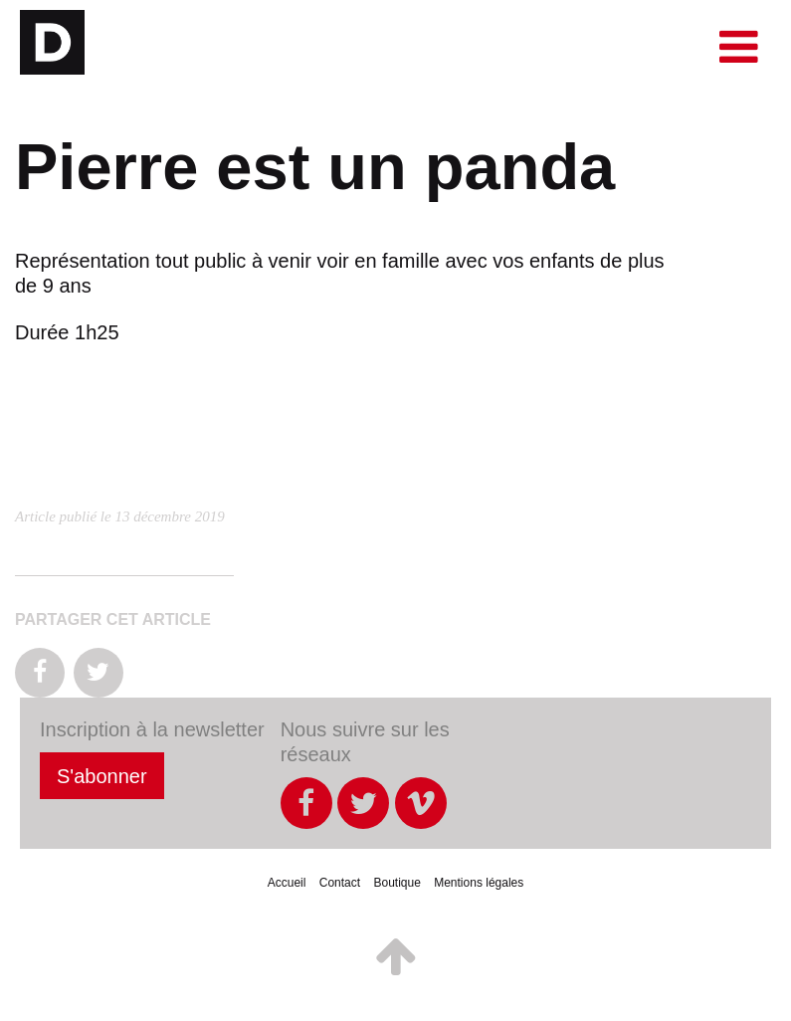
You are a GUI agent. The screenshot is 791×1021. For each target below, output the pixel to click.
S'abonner (102, 776)
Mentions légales (478, 883)
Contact (339, 883)
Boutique (396, 883)
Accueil (287, 883)
